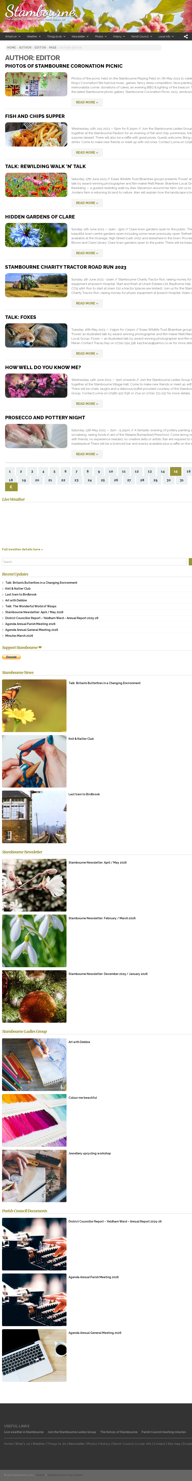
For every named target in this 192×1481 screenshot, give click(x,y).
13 (150, 471)
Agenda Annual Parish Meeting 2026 (30, 624)
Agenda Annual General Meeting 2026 (31, 629)
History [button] (119, 36)
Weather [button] (34, 36)
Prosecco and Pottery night (45, 418)
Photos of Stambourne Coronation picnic (64, 66)
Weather (39, 1443)
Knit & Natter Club (18, 588)
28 (142, 480)
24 (90, 480)
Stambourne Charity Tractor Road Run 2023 (65, 267)
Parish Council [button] (142, 36)
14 (163, 471)
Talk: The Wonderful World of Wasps (30, 606)
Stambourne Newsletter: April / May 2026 (34, 612)
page (53, 47)
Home (8, 1443)
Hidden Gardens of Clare (40, 217)
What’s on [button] (13, 36)
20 (37, 480)
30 (169, 480)
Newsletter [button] (80, 36)
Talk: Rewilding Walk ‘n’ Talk (45, 166)
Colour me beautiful (83, 1097)
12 (137, 471)
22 (63, 480)
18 (11, 480)
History (105, 1443)
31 (182, 480)
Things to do (57, 1443)
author (25, 47)
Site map (174, 1443)
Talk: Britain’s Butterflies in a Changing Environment (41, 582)
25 (103, 480)
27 (129, 480)
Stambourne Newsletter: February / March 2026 (102, 918)
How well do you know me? (43, 367)
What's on (22, 1443)
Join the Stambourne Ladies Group (72, 1432)
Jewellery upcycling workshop (90, 1153)
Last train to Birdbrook (21, 594)
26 (116, 480)
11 (124, 471)
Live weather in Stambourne (24, 1432)
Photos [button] (101, 36)
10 (111, 471)
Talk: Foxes (20, 317)
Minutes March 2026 (19, 635)
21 (50, 480)
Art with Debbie (16, 600)
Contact (159, 1443)
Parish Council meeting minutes (164, 1432)
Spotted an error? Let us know (65, 1475)
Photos (92, 1443)
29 (155, 480)
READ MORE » (87, 102)
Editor (40, 47)
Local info (144, 1443)
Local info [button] (166, 36)
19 (24, 480)
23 (76, 480)
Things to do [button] (56, 36)
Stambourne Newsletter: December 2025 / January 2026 (108, 974)
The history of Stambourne (118, 1432)
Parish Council (123, 1443)
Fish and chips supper (35, 116)
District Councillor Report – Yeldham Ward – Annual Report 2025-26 (51, 618)
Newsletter (77, 1443)
